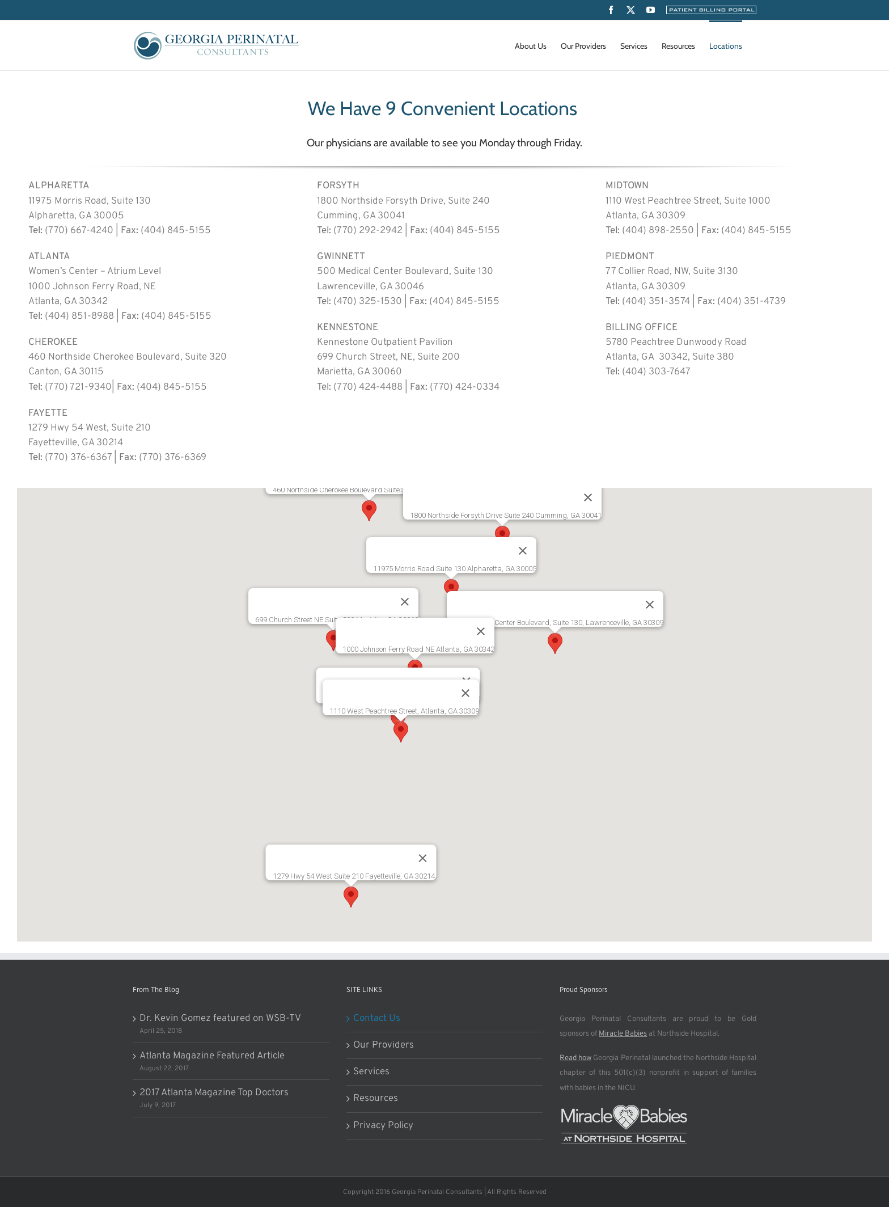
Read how (575, 1058)
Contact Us (376, 1018)
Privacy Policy (383, 1126)
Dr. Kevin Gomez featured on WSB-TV (220, 1018)
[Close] (480, 631)
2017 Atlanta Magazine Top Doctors (214, 1093)
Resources (375, 1098)
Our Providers (383, 1045)
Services (371, 1072)
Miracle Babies (623, 1034)
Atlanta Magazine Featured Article (212, 1056)
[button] (369, 510)
